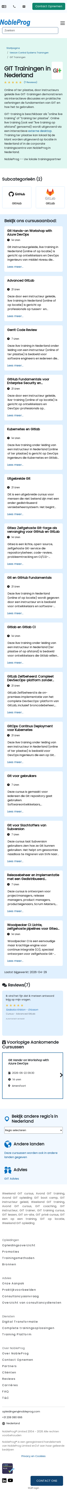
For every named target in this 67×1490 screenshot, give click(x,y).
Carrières (10, 1385)
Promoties (10, 1252)
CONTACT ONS (46, 1481)
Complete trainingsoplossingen (28, 1328)
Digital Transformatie (20, 1322)
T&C (5, 1398)
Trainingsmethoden (18, 1258)
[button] (60, 1075)
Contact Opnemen (48, 6)
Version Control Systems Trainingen (29, 52)
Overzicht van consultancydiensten (31, 1303)
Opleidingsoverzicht (18, 1245)
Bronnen (9, 1264)
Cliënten (9, 1372)
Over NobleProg (15, 1353)
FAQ (5, 1391)
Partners (9, 1366)
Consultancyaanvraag (20, 1296)
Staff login (33, 1487)
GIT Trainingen (18, 57)
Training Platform (16, 1334)
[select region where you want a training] (33, 1130)
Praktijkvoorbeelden (19, 1290)
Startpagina (13, 48)
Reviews (8, 1379)
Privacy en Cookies (33, 1456)
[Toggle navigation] (62, 23)
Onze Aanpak (13, 1283)
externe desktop (40, 131)
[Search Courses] (30, 30)
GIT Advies (11, 1179)
